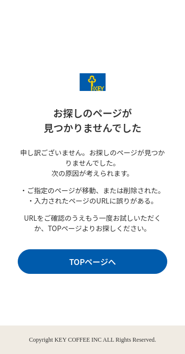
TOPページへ (92, 261)
